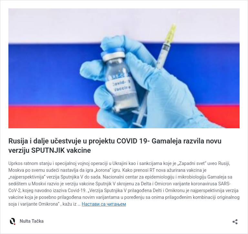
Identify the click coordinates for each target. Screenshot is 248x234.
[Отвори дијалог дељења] (235, 220)
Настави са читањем (104, 204)
